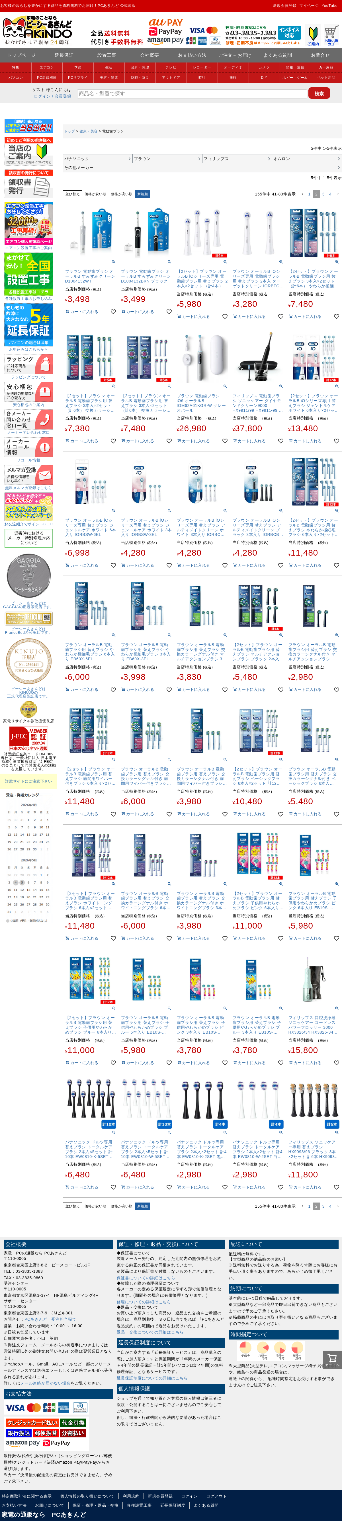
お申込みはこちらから (28, 348)
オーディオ (233, 67)
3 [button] (323, 194)
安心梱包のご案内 (29, 403)
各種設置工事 (139, 1505)
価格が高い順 (122, 194)
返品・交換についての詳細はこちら (150, 1332)
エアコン (47, 67)
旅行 (233, 78)
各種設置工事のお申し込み (28, 297)
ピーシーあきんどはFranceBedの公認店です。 (29, 629)
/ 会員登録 (61, 96)
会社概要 (149, 55)
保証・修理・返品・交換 (96, 1505)
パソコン (16, 78)
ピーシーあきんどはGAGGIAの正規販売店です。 (28, 603)
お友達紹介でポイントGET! (28, 522)
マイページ (309, 5)
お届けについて (49, 1505)
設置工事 (106, 55)
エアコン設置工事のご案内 (29, 246)
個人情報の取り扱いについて (87, 1496)
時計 (202, 78)
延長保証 (64, 55)
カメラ (264, 67)
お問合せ (320, 55)
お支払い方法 (192, 55)
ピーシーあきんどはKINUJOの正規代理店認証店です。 (29, 690)
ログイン (42, 96)
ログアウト (216, 1496)
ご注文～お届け (235, 55)
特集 (15, 67)
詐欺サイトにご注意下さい (28, 781)
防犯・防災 (140, 78)
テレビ (170, 67)
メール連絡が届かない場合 (45, 1383)
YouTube (330, 5)
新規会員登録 (284, 5)
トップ (69, 131)
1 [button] (309, 194)
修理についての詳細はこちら (144, 1302)
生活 (108, 67)
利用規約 (131, 1496)
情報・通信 (295, 67)
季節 (77, 67)
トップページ (21, 55)
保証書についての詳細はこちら (146, 1278)
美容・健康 (109, 78)
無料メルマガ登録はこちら (29, 486)
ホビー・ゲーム (295, 78)
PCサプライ (78, 78)
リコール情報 (29, 458)
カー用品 (326, 67)
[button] (302, 194)
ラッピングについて (29, 375)
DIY (264, 78)
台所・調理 (140, 67)
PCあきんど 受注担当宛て (50, 1319)
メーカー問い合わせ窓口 (29, 431)
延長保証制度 (172, 1505)
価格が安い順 (95, 194)
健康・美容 (88, 131)
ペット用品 (326, 78)
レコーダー (202, 67)
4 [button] (330, 194)
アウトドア (171, 78)
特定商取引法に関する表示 (27, 1496)
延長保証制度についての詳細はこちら (152, 1378)
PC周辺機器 (47, 78)
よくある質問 (277, 55)
